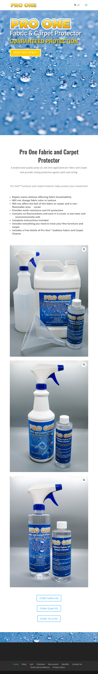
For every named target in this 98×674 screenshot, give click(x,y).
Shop (24, 664)
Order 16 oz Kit (49, 618)
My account (53, 664)
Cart (31, 664)
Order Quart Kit (49, 608)
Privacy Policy (59, 667)
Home (16, 664)
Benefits (65, 664)
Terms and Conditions (40, 667)
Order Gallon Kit (48, 598)
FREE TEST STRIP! (25, 53)
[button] (84, 249)
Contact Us (77, 664)
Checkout (41, 664)
